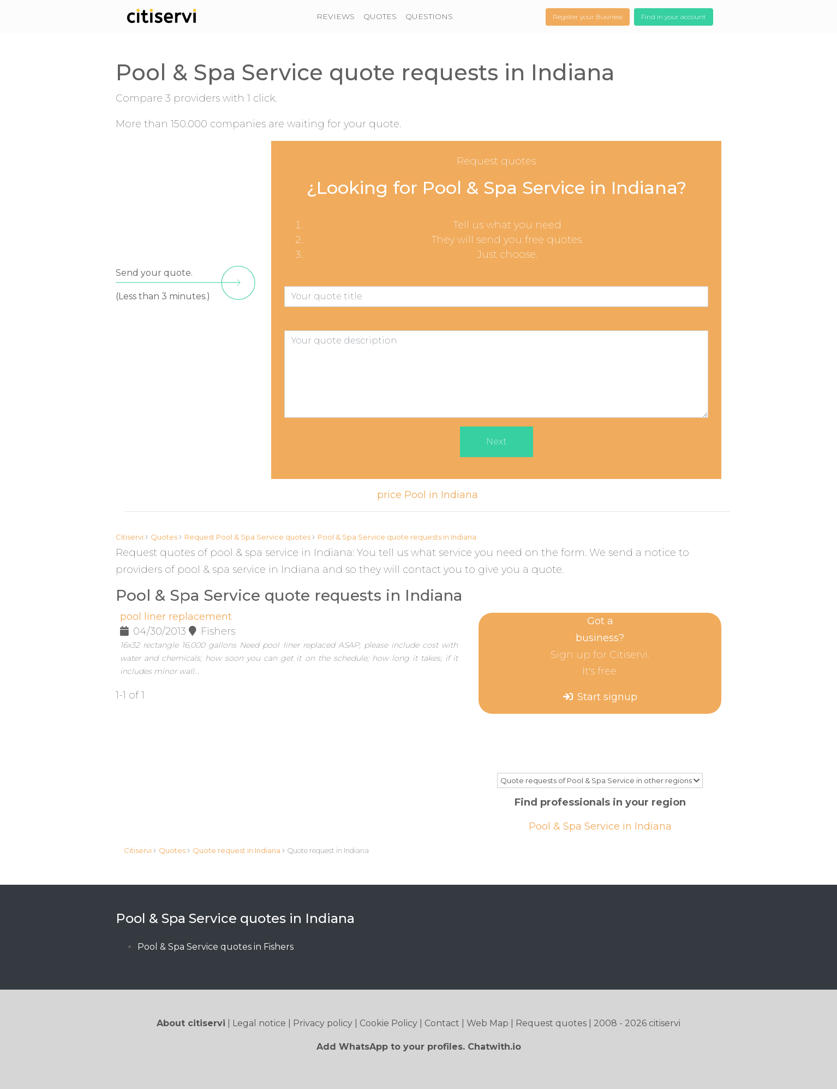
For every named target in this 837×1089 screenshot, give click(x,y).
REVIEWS (335, 16)
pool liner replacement (176, 617)
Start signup (607, 697)
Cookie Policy (388, 1023)
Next (496, 441)
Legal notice (259, 1023)
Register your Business (588, 17)
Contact (442, 1023)
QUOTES (380, 16)
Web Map (488, 1023)
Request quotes (551, 1023)
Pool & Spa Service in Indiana (600, 826)
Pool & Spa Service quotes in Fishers (215, 947)
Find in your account (673, 17)
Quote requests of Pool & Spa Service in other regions (600, 780)
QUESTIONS (429, 16)
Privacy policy (322, 1023)
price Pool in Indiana (427, 495)
